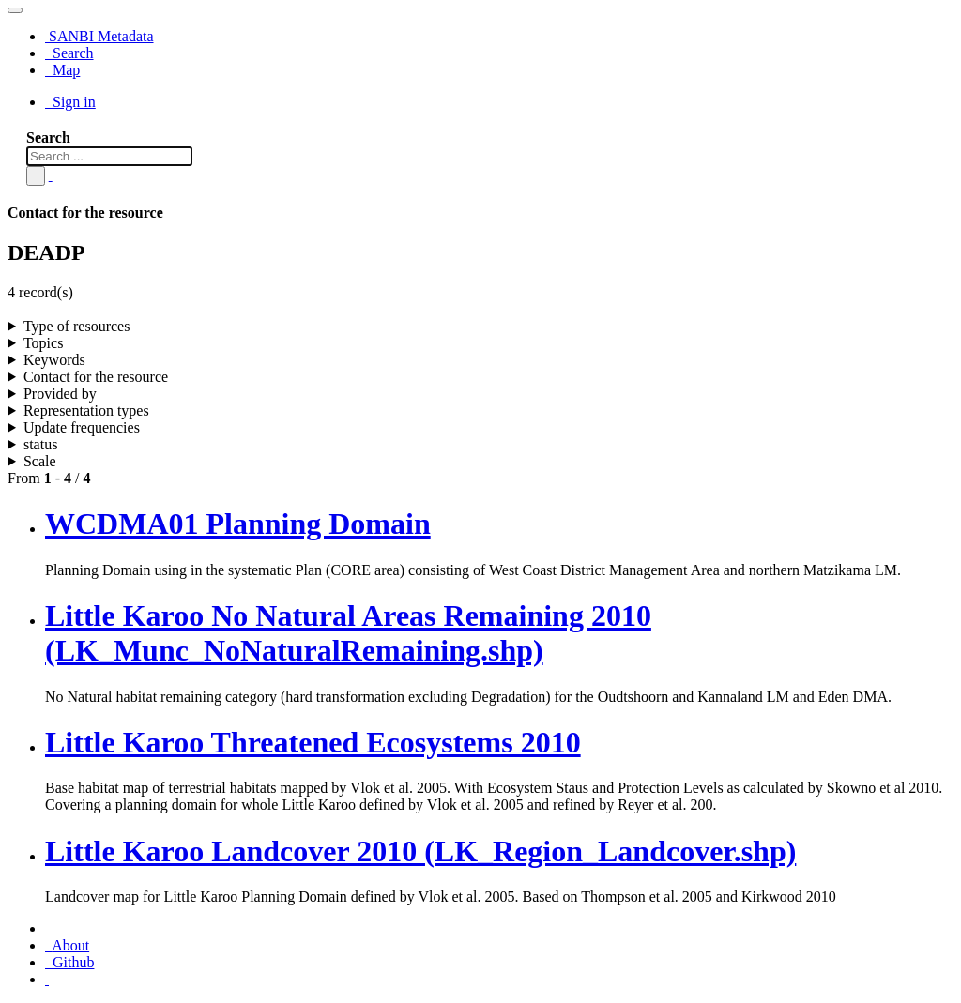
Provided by (60, 394)
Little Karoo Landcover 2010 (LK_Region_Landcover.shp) (420, 851)
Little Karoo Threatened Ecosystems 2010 (313, 742)
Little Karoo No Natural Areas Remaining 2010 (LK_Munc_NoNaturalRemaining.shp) (348, 633)
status (40, 444)
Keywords (54, 360)
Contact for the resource (95, 377)
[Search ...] (109, 156)
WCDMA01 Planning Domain (238, 523)
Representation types (86, 410)
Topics (43, 343)
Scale (39, 461)
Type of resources (76, 326)
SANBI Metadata (99, 36)
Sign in (70, 102)
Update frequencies (81, 427)
